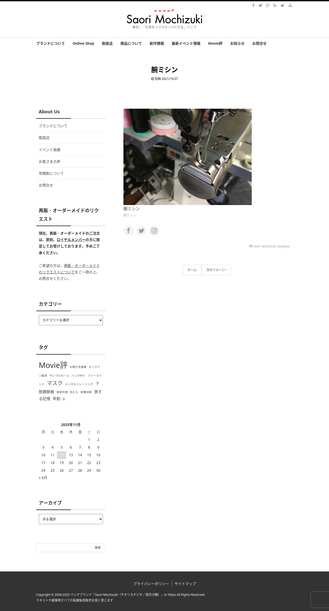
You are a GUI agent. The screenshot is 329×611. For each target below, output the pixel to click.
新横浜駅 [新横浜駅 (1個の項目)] (86, 392)
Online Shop (83, 43)
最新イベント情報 (186, 43)
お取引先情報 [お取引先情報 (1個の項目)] (78, 367)
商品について (131, 43)
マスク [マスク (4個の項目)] (55, 383)
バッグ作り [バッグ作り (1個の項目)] (78, 375)
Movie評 (215, 43)
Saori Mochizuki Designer (272, 246)
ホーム (192, 270)
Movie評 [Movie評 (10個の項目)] (53, 365)
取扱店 (107, 43)
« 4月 (43, 477)
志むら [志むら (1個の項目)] (74, 392)
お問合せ (259, 43)
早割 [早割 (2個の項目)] (56, 398)
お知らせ (237, 43)
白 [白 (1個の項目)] (63, 399)
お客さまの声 (49, 161)
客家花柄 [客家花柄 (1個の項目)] (62, 392)
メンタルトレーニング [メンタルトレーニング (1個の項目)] (79, 384)
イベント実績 (49, 149)
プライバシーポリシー (151, 583)
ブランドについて (50, 43)
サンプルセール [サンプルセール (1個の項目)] (59, 375)
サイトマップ (185, 583)
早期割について (51, 173)
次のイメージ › (216, 270)
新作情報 (157, 43)
